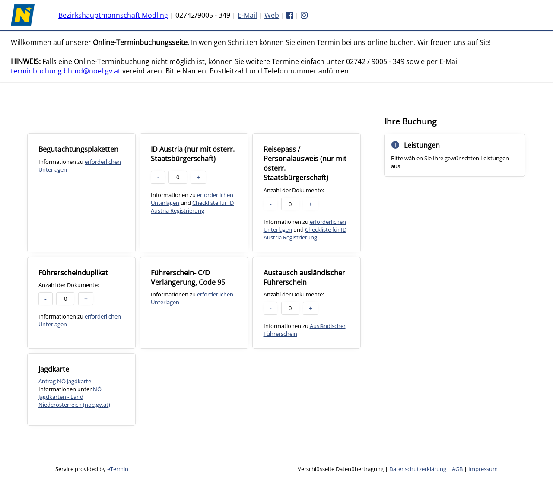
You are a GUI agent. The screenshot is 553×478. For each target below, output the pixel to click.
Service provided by (91, 469)
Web (271, 15)
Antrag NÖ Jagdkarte (64, 381)
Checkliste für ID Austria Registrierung (192, 206)
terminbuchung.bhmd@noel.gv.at (66, 71)
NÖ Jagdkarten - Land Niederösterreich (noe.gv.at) (74, 396)
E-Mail (247, 15)
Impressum (483, 469)
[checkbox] (81, 192)
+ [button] (198, 177)
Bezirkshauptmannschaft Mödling (113, 15)
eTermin (117, 469)
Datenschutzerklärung (417, 469)
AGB (457, 469)
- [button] (158, 177)
